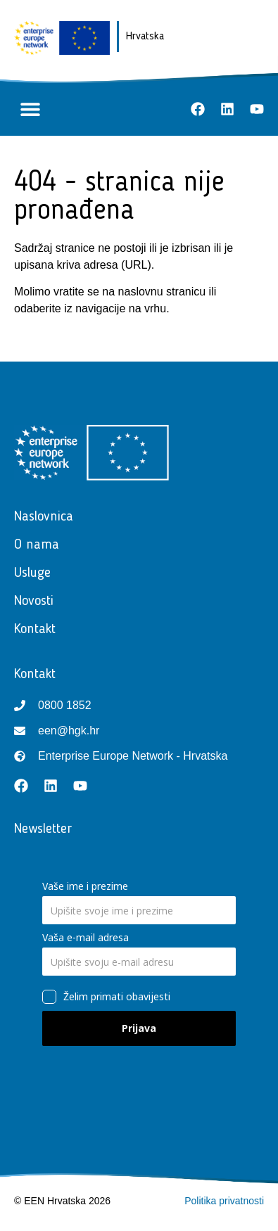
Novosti (37, 601)
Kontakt (38, 630)
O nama (36, 545)
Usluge (36, 573)
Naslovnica (43, 517)
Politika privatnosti (224, 1200)
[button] (30, 109)
